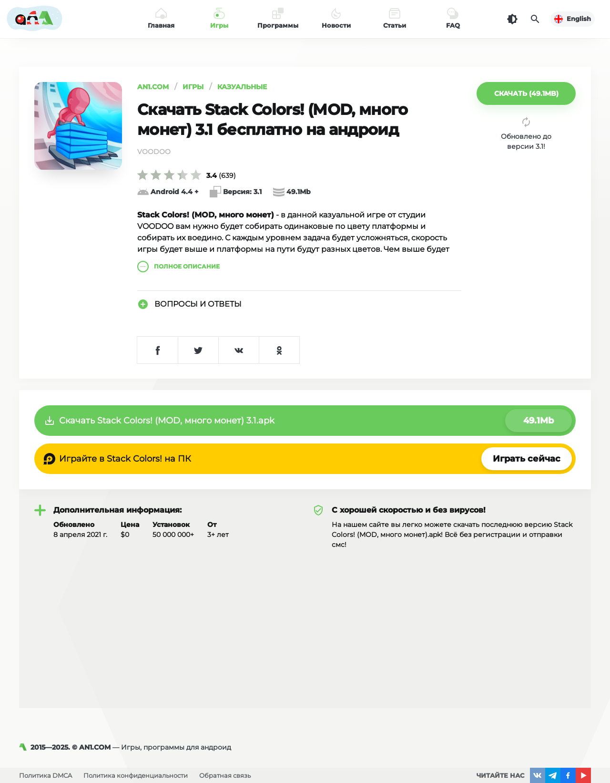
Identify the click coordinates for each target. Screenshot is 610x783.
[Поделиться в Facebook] (157, 350)
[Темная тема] (512, 19)
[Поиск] (535, 19)
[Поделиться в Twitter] (198, 350)
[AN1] (24, 747)
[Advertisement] (305, 621)
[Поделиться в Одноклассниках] (279, 350)
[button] (526, 93)
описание (178, 266)
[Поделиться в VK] (238, 350)
